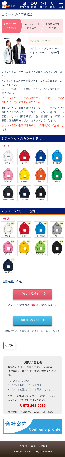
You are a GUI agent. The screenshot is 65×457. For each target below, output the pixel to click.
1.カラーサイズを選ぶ (11, 25)
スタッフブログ (39, 446)
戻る (10, 345)
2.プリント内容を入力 (32, 25)
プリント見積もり (31, 293)
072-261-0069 (32, 405)
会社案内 (22, 446)
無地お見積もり (31, 319)
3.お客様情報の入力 (52, 25)
